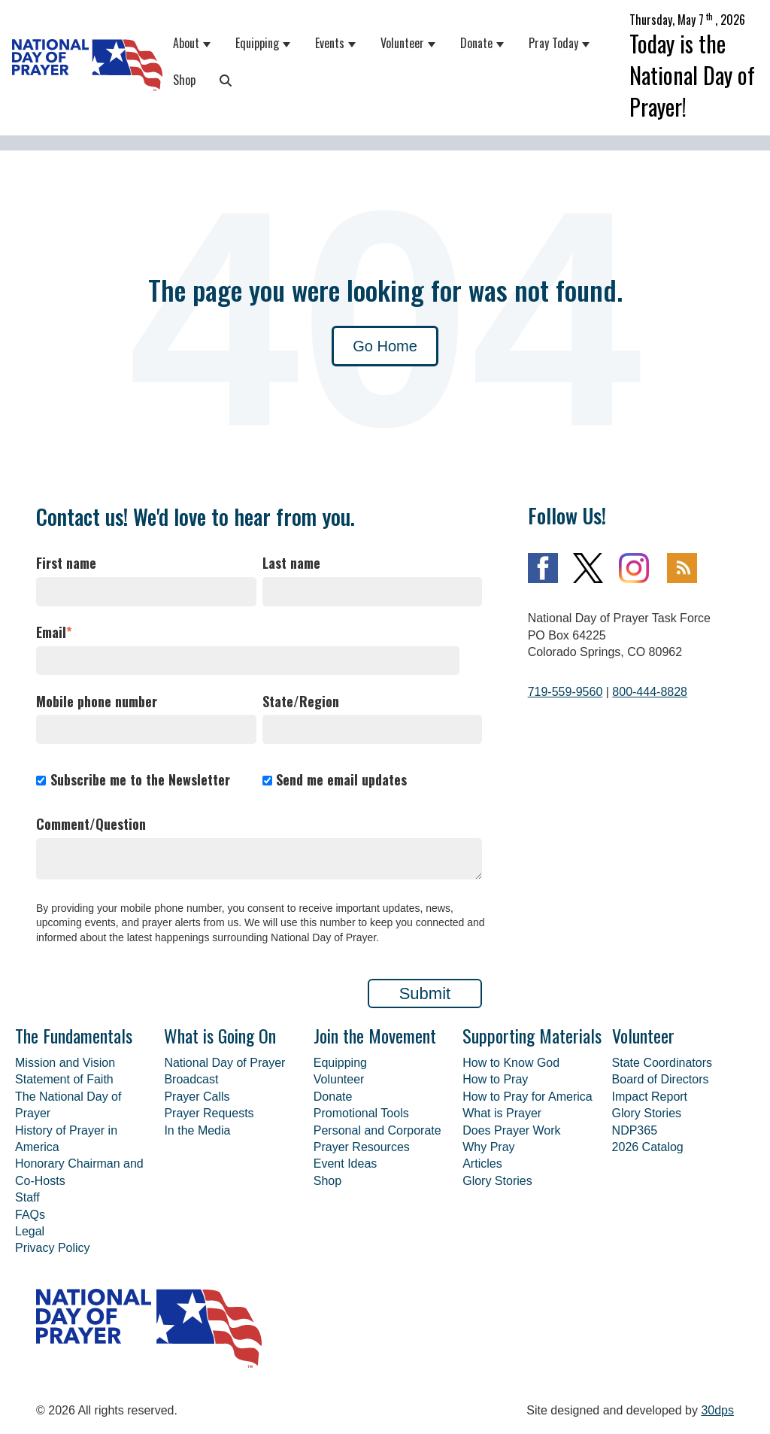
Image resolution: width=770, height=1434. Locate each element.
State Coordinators (662, 1062)
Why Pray (488, 1147)
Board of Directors (660, 1079)
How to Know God (510, 1062)
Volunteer (402, 43)
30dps (717, 1410)
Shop (184, 80)
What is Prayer (501, 1113)
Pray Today (553, 43)
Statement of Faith (64, 1079)
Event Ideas (345, 1163)
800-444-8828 (649, 691)
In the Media (197, 1130)
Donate (476, 43)
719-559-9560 (565, 691)
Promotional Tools (361, 1113)
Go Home (385, 346)
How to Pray (495, 1079)
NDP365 (634, 1130)
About (186, 43)
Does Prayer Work (511, 1130)
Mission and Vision (65, 1062)
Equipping (257, 43)
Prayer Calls (196, 1096)
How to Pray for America (527, 1096)
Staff (27, 1197)
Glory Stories (497, 1180)
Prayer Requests (208, 1113)
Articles (482, 1163)
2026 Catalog (648, 1147)
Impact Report (649, 1096)
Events (329, 43)
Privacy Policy (52, 1247)
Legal (29, 1231)
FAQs (30, 1214)
